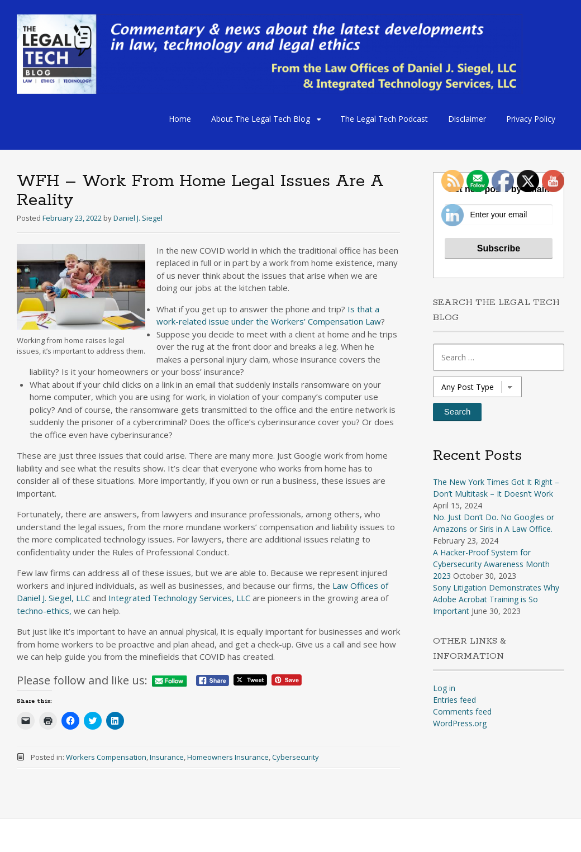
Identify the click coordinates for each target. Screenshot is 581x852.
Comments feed (462, 711)
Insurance (167, 757)
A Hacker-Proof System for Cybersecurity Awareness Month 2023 (491, 564)
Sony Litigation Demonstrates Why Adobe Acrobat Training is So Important (496, 599)
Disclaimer (467, 118)
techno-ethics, (44, 610)
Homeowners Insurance (228, 757)
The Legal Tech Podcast (384, 118)
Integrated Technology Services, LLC (179, 597)
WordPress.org (460, 723)
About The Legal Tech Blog (260, 118)
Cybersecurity (295, 757)
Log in (444, 688)
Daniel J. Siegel (138, 218)
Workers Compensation (106, 757)
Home (180, 118)
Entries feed (454, 699)
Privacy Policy (530, 118)
